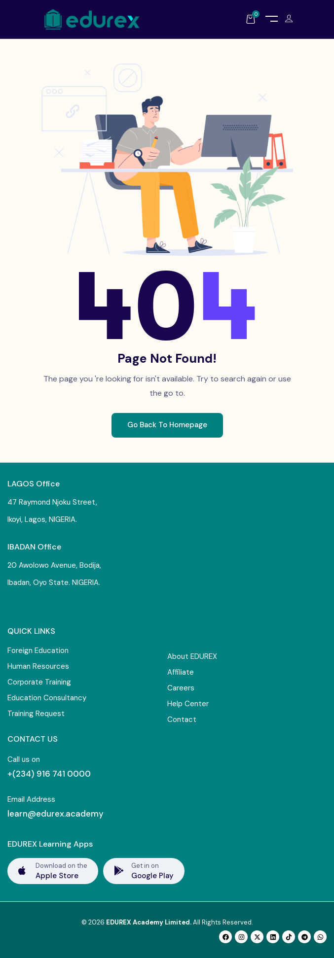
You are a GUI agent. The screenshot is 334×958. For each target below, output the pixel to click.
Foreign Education (38, 650)
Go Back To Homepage (167, 425)
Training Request (36, 713)
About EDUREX (192, 656)
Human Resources (38, 666)
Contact (181, 719)
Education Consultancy (46, 698)
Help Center (188, 704)
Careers (180, 688)
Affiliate (180, 672)
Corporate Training (39, 682)
